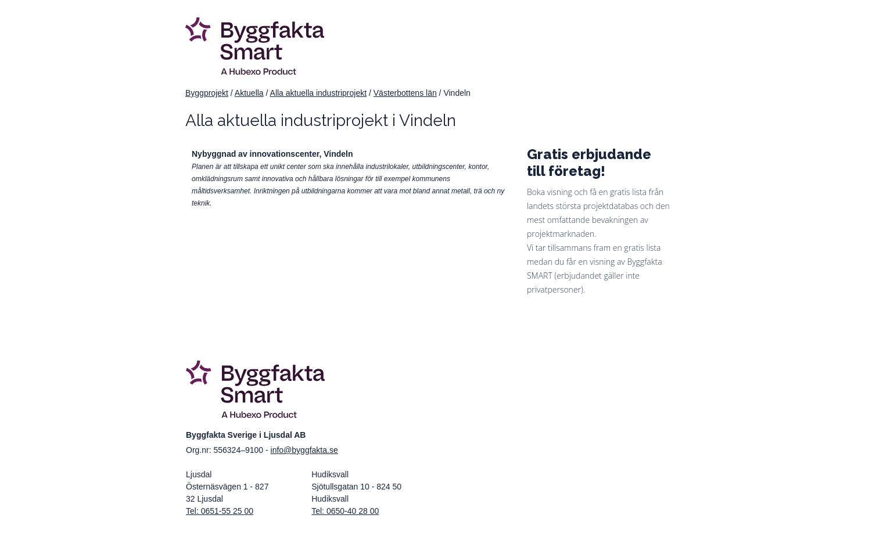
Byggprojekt (206, 93)
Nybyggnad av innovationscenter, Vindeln (272, 154)
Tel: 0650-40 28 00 (345, 511)
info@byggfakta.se (304, 450)
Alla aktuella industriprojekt (318, 93)
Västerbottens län (405, 93)
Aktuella (249, 93)
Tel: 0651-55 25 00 (219, 511)
